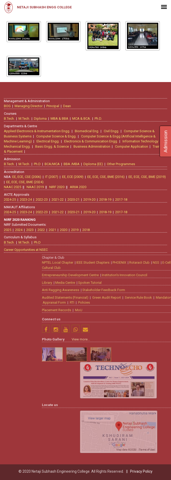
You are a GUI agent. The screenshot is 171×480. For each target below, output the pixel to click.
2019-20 (88, 198)
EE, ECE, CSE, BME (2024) (23, 181)
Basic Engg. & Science (53, 145)
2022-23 (41, 198)
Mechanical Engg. (18, 145)
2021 (51, 228)
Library (112, 281)
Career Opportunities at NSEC (25, 248)
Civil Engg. (112, 130)
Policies (149, 301)
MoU (143, 309)
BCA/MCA (53, 163)
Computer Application (132, 145)
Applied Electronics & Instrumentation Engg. (38, 130)
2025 (6, 228)
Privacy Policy (141, 471)
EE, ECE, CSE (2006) (25, 175)
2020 (62, 228)
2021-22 (57, 198)
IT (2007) (50, 175)
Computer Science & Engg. (57, 135)
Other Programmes (122, 163)
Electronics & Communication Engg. (92, 140)
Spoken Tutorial (154, 281)
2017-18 (120, 198)
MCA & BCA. (82, 117)
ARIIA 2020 (77, 186)
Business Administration (93, 145)
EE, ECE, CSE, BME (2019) (146, 175)
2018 (85, 228)
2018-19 (104, 198)
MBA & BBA (60, 117)
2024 (17, 228)
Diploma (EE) (94, 163)
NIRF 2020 (55, 186)
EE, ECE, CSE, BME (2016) (105, 175)
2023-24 (25, 198)
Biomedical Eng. (88, 130)
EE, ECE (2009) (71, 175)
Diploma (41, 117)
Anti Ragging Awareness (125, 289)
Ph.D (38, 163)
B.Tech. (10, 117)
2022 (40, 228)
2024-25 (9, 198)
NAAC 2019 (34, 186)
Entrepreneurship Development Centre (135, 274)
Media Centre (130, 281)
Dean (68, 105)
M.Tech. (25, 117)
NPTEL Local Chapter (122, 261)
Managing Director (30, 105)
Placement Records (121, 309)
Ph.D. (99, 117)
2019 (73, 228)
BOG (8, 105)
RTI (137, 301)
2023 (29, 228)
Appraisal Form (119, 301)
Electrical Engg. (49, 140)
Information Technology (141, 140)
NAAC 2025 (11, 186)
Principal (53, 105)
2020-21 (72, 198)
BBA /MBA (73, 163)
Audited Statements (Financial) (130, 296)
